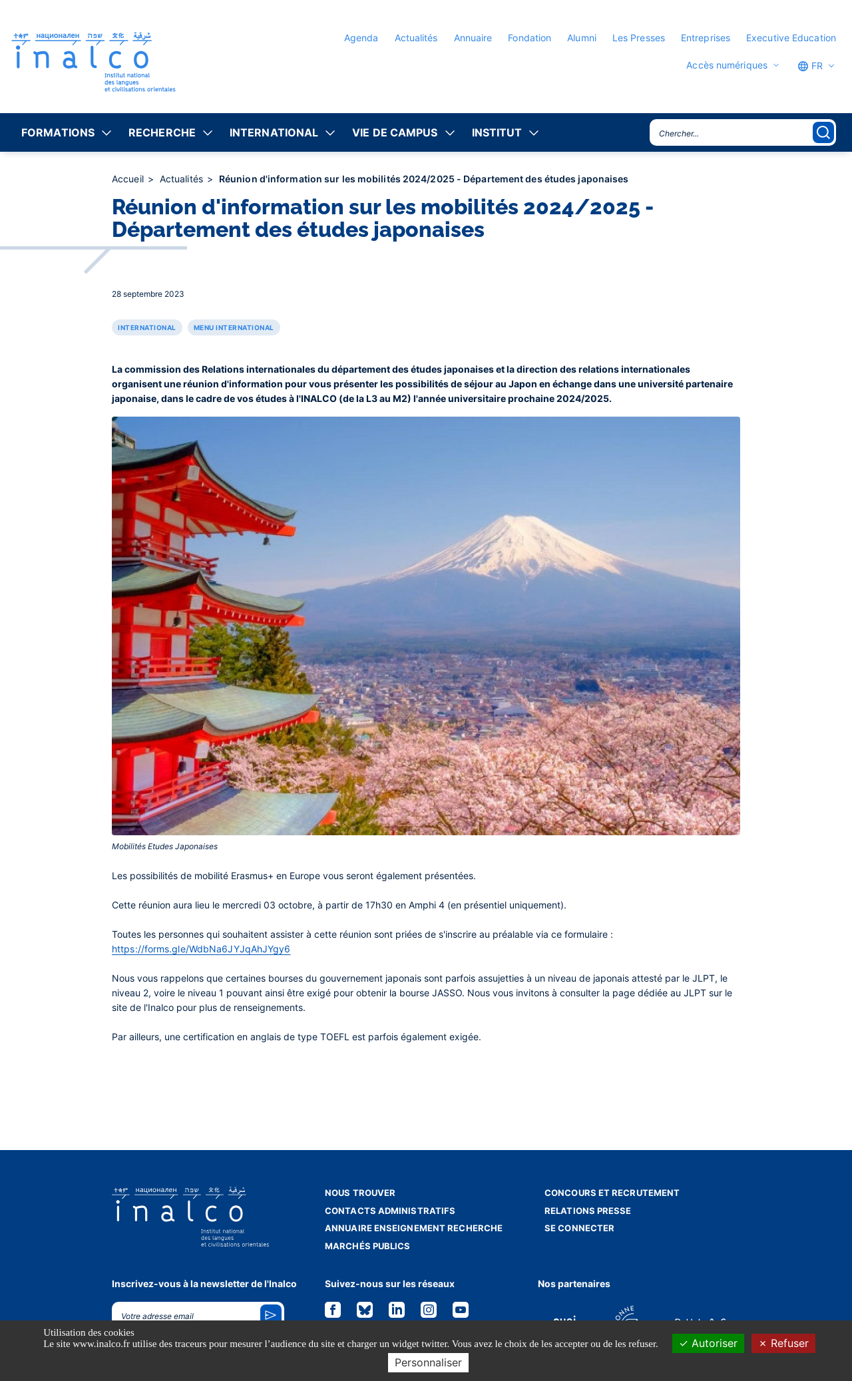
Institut (497, 132)
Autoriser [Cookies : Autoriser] (708, 1343)
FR (810, 66)
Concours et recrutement (612, 1192)
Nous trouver (360, 1192)
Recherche (162, 132)
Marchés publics (368, 1246)
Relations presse (588, 1210)
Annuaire (473, 37)
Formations (58, 132)
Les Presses (638, 37)
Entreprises (705, 37)
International (274, 132)
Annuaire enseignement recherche (414, 1228)
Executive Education (791, 37)
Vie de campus (394, 132)
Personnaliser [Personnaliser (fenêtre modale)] (428, 1362)
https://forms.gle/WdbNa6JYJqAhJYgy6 (201, 948)
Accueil (129, 178)
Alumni (581, 37)
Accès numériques (726, 65)
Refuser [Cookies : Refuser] (783, 1343)
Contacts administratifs (390, 1210)
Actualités (416, 37)
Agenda (361, 37)
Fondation (529, 37)
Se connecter (579, 1228)
